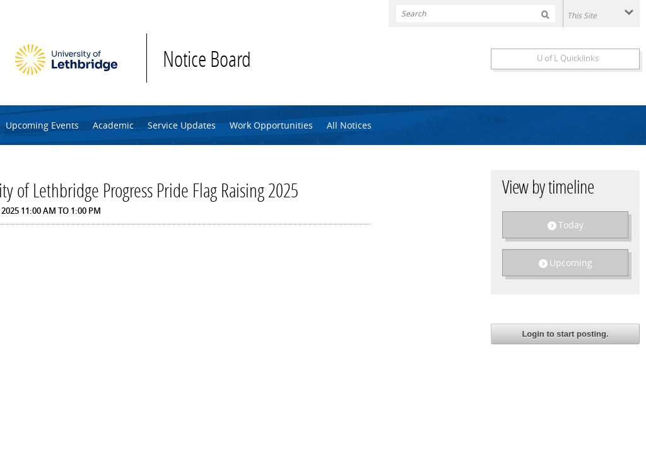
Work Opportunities (271, 125)
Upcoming (570, 263)
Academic (113, 125)
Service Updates (182, 125)
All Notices (349, 125)
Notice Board (207, 61)
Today (571, 225)
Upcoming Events (42, 125)
